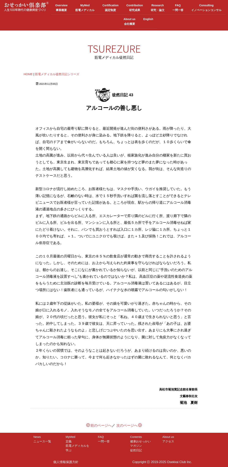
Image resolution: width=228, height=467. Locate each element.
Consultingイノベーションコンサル (206, 7)
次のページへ (129, 425)
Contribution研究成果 (134, 7)
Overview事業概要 (61, 7)
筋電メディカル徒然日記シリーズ (57, 73)
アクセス (168, 440)
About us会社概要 (129, 21)
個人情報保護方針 (65, 461)
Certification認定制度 (110, 7)
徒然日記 (136, 449)
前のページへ (99, 425)
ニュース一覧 (42, 440)
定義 (71, 440)
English (148, 21)
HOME (28, 73)
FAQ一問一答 (177, 7)
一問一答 (104, 440)
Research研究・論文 (158, 7)
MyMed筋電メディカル (85, 7)
